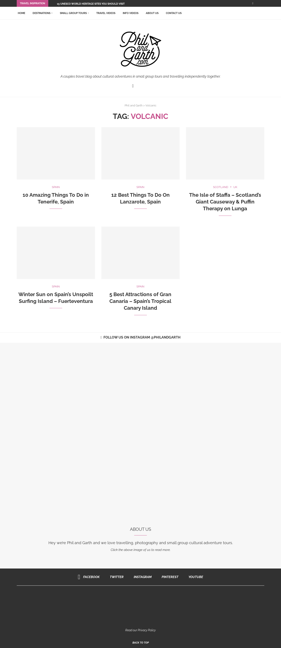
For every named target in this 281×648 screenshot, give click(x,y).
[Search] (262, 13)
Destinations (41, 13)
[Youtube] (194, 577)
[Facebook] (252, 3)
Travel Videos (105, 13)
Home (21, 13)
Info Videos (130, 13)
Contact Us (174, 13)
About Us (152, 13)
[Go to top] (140, 642)
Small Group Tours (73, 13)
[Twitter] (115, 577)
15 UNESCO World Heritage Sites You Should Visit (91, 3)
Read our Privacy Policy (140, 630)
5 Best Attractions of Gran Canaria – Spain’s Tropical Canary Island (140, 301)
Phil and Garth (134, 105)
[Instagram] (141, 577)
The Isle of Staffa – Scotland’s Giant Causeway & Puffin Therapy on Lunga (225, 202)
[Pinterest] (168, 577)
